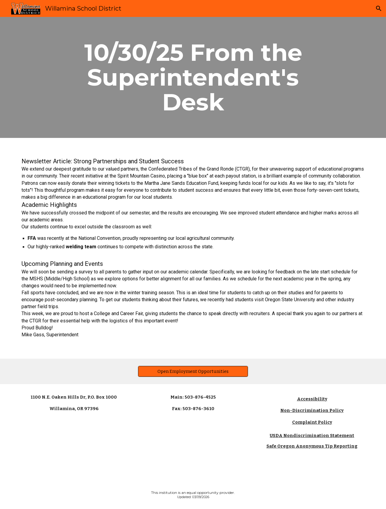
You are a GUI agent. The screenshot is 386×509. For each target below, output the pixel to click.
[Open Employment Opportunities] (193, 371)
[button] (378, 8)
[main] (193, 77)
